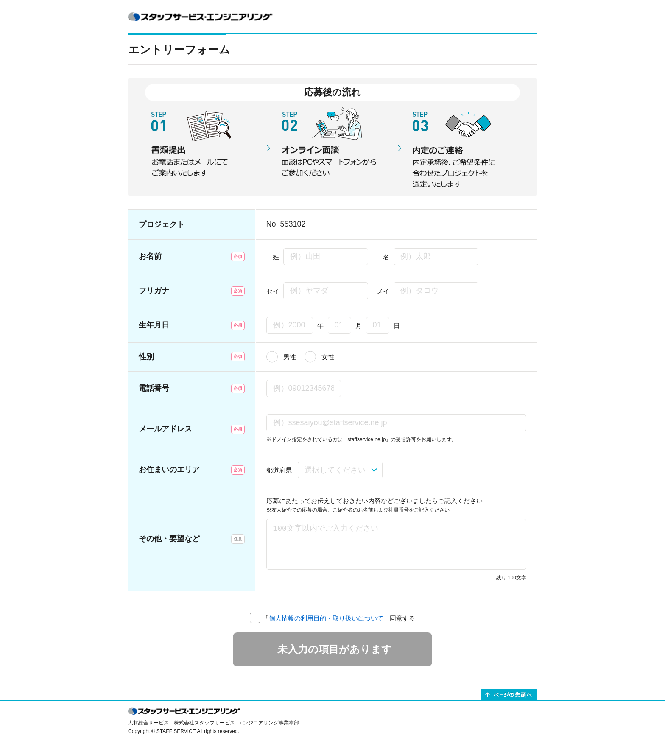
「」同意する (339, 618)
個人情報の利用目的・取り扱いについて (326, 618)
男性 (289, 357)
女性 (327, 357)
